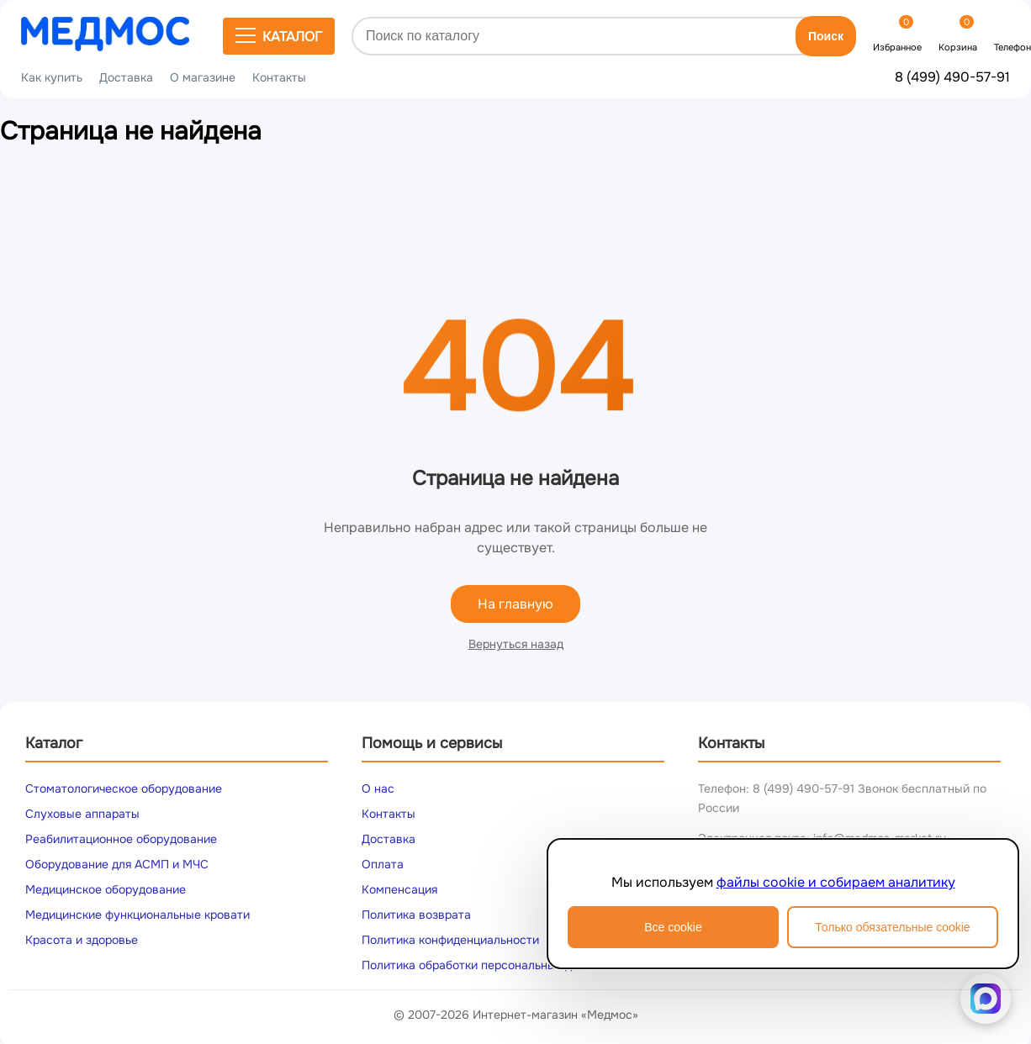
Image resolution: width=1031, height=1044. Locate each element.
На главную (515, 604)
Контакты (279, 77)
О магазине (202, 77)
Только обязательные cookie (892, 927)
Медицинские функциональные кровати (137, 914)
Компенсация (399, 889)
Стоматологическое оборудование (123, 788)
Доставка (126, 77)
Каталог (278, 36)
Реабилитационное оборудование (121, 838)
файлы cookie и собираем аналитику (835, 882)
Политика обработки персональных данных (484, 965)
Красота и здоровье (81, 939)
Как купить (51, 77)
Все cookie (672, 927)
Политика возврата (416, 914)
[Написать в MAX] (985, 998)
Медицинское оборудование (105, 889)
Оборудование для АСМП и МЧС (117, 864)
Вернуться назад (515, 643)
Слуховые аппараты (82, 813)
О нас (378, 788)
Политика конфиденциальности (450, 939)
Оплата (383, 864)
